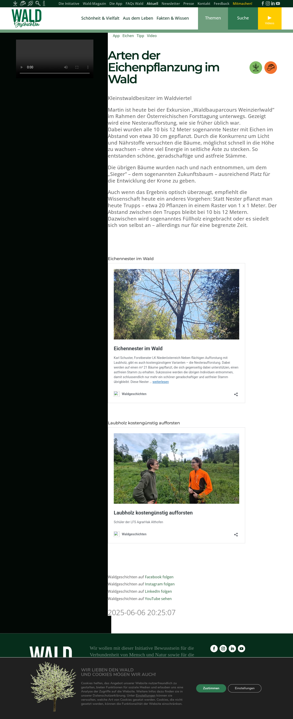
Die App (115, 4)
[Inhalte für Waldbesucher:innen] (30, 3)
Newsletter (171, 4)
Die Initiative (69, 4)
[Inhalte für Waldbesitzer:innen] (15, 3)
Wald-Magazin (94, 4)
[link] (27, 18)
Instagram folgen (160, 584)
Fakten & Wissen (173, 18)
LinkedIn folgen (158, 591)
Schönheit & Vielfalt (100, 18)
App (116, 35)
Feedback (221, 4)
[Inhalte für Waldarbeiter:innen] (23, 3)
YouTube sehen (158, 598)
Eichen (128, 35)
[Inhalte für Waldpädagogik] (38, 3)
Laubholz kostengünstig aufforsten (144, 422)
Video (152, 35)
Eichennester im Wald (131, 258)
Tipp (140, 35)
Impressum (178, 692)
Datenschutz (204, 692)
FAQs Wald (134, 4)
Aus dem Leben (138, 18)
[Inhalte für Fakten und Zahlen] (44, 3)
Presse (188, 4)
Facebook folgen (159, 576)
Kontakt (204, 4)
